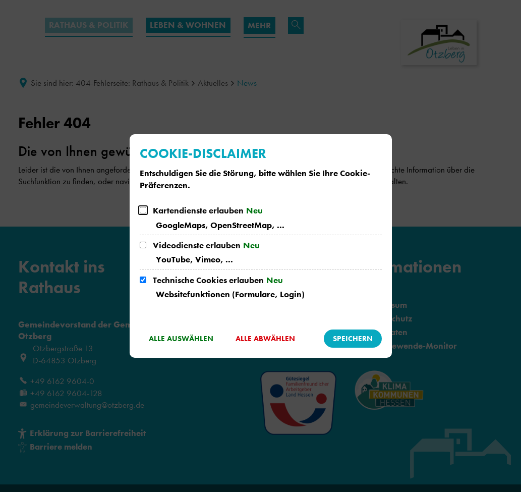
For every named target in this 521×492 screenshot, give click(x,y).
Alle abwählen (265, 339)
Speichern (353, 339)
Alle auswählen (181, 339)
